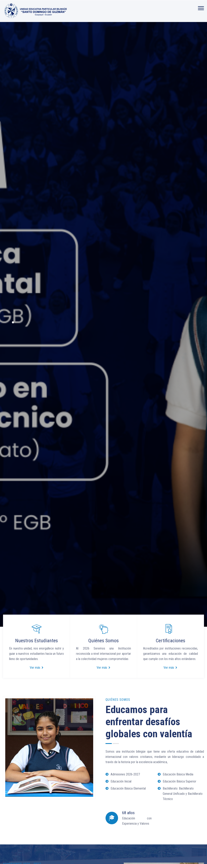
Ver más (36, 667)
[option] (103, 324)
